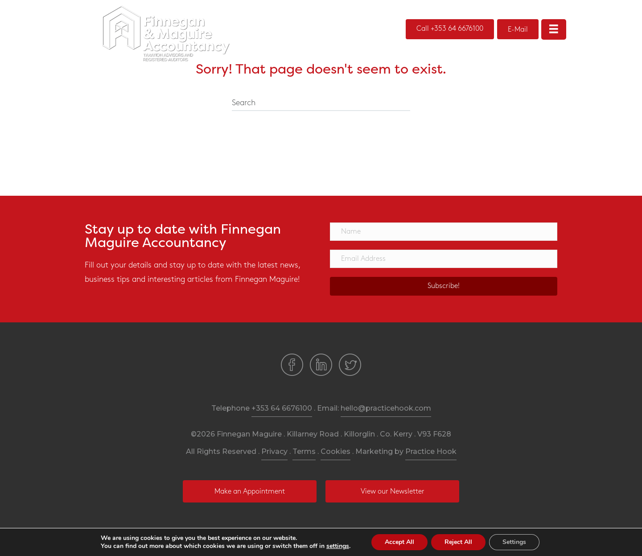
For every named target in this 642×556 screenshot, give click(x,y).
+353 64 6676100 (281, 408)
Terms (304, 451)
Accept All (399, 542)
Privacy (274, 451)
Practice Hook (431, 451)
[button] (450, 29)
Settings (514, 542)
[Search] (321, 103)
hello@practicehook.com (386, 408)
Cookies (335, 451)
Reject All (458, 542)
